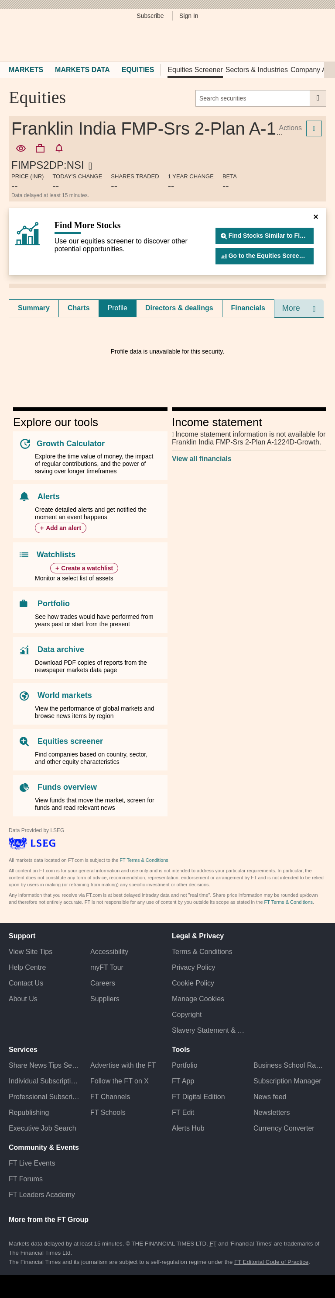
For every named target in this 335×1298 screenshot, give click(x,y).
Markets (26, 69)
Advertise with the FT (123, 1065)
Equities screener (70, 741)
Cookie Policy (193, 983)
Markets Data (82, 69)
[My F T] (316, 42)
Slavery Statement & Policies (208, 1030)
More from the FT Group (49, 1219)
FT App (183, 1081)
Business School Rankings (289, 1065)
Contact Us (26, 983)
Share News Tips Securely (45, 1065)
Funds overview (67, 787)
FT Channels (110, 1096)
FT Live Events (32, 1163)
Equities (138, 69)
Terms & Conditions (202, 951)
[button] (13, 42)
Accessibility (109, 951)
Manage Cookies (198, 999)
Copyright (187, 1014)
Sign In (188, 15)
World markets (65, 695)
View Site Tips (30, 951)
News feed (270, 1096)
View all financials (202, 458)
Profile (117, 308)
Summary (34, 308)
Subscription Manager (287, 1081)
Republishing (29, 1112)
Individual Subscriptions (45, 1081)
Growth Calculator (71, 443)
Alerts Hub (188, 1128)
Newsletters (271, 1112)
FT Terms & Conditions (144, 860)
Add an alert (63, 527)
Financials (248, 308)
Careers (102, 983)
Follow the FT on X (119, 1081)
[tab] (34, 308)
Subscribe (150, 15)
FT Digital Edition (198, 1096)
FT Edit (183, 1112)
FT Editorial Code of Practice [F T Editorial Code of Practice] (271, 1262)
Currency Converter (283, 1128)
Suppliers (105, 999)
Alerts (49, 496)
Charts (79, 308)
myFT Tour (106, 967)
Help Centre (27, 967)
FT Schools (108, 1112)
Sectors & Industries (257, 69)
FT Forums (26, 1179)
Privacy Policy (193, 967)
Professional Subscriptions (45, 1096)
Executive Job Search (42, 1128)
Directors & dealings (179, 308)
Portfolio (54, 603)
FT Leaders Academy (42, 1194)
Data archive (61, 649)
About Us (23, 999)
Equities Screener (195, 69)
